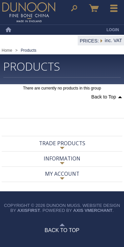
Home (8, 30)
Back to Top (103, 96)
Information (62, 158)
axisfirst (28, 210)
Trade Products (62, 143)
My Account (62, 173)
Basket (94, 8)
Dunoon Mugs (28, 12)
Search (74, 8)
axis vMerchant (92, 210)
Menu (114, 8)
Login (112, 30)
